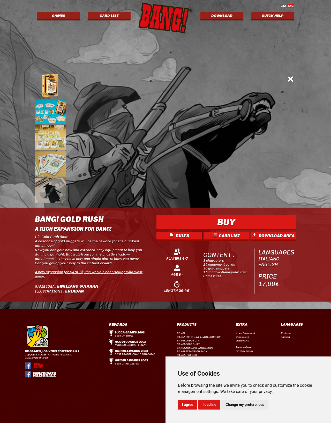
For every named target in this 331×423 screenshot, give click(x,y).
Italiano (286, 333)
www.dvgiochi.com (37, 357)
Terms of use (244, 347)
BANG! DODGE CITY (189, 340)
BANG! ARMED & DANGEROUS (195, 347)
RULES (179, 235)
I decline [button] (209, 405)
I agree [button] (187, 405)
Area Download (245, 333)
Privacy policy (244, 351)
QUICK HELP (272, 15)
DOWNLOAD (221, 15)
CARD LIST (109, 15)
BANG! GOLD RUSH (188, 344)
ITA (287, 6)
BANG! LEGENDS (187, 355)
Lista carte (242, 340)
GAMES (58, 15)
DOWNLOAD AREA (273, 235)
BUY (226, 222)
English (285, 337)
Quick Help (242, 337)
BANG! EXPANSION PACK (192, 351)
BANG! (181, 333)
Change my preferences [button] (244, 405)
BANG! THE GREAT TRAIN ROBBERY (199, 337)
